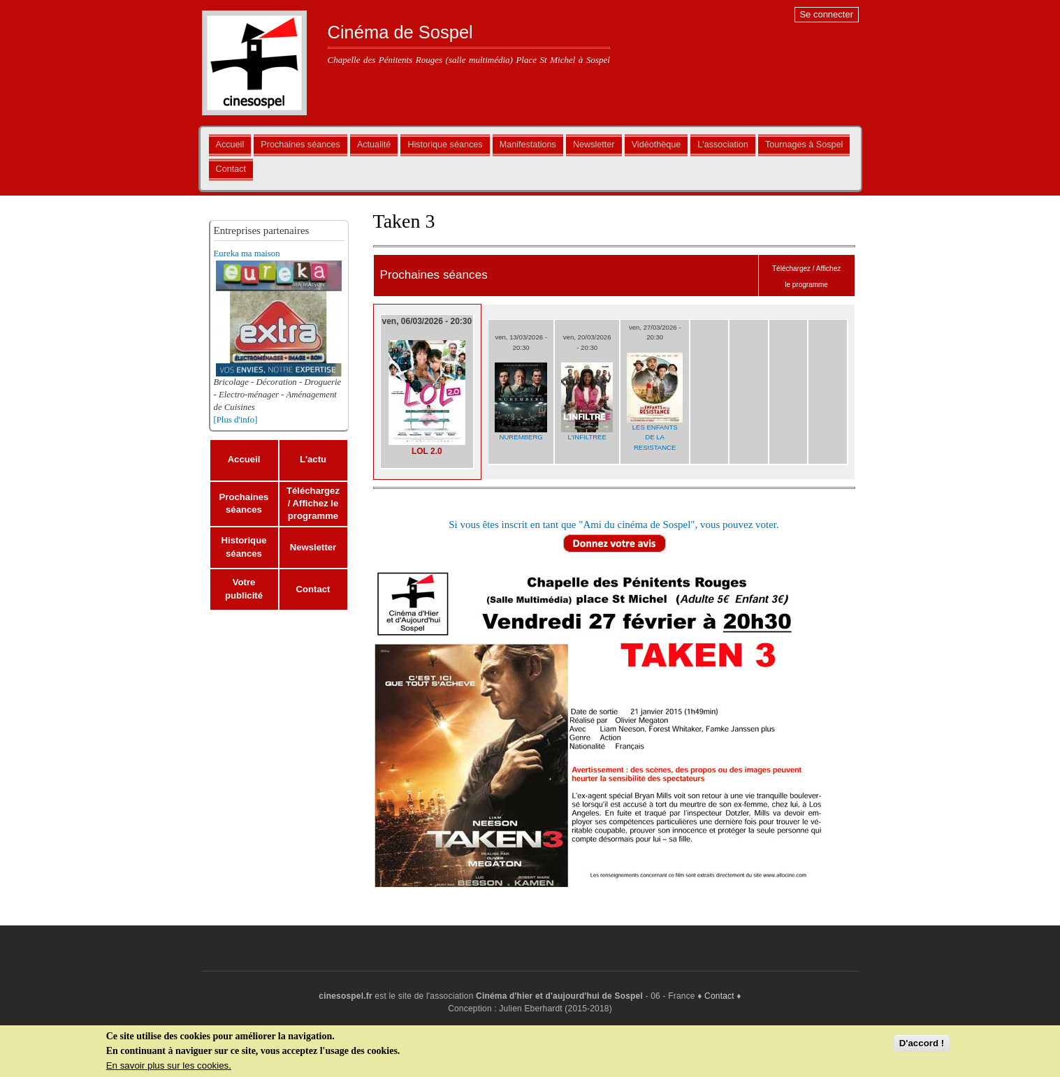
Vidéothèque (656, 144)
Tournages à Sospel (804, 144)
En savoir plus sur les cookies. (168, 1066)
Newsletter (594, 144)
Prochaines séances (300, 144)
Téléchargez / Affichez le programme (313, 503)
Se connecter (826, 14)
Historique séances (444, 144)
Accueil (230, 144)
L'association (722, 144)
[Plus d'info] (236, 420)
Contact (231, 169)
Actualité (374, 144)
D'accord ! (922, 1044)
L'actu (313, 459)
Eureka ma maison (247, 253)
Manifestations (528, 144)
